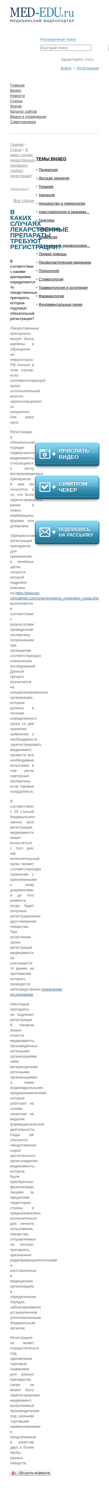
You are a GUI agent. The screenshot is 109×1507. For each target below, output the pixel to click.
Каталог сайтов (23, 111)
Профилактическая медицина (65, 262)
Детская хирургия (54, 178)
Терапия (46, 186)
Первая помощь (53, 254)
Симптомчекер (23, 122)
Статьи (16, 101)
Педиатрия (48, 170)
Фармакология (51, 296)
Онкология (48, 237)
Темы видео (51, 158)
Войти (66, 68)
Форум (16, 106)
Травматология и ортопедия (63, 287)
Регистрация (88, 68)
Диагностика (49, 228)
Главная (17, 85)
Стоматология (51, 279)
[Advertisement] (70, 377)
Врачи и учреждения (28, 116)
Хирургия (47, 195)
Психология (49, 271)
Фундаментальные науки (60, 304)
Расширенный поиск (58, 39)
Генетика (46, 220)
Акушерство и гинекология (62, 203)
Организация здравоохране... (64, 245)
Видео (15, 90)
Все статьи (24, 200)
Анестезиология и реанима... (64, 212)
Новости (17, 95)
